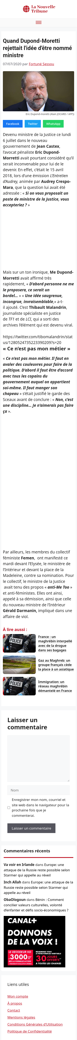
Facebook (12, 124)
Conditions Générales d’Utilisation (35, 1024)
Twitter (33, 124)
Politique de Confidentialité (29, 1031)
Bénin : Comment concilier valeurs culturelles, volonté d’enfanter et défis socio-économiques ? (36, 904)
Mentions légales (21, 1017)
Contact (13, 1010)
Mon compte (17, 996)
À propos (14, 1003)
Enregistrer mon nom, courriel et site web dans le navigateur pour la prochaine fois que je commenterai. (40, 807)
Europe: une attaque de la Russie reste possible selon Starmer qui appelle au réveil (37, 869)
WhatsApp (53, 124)
